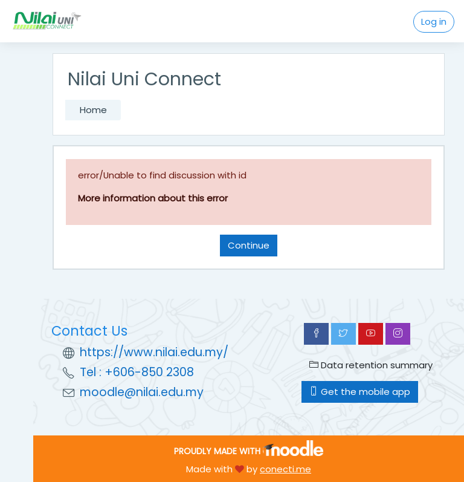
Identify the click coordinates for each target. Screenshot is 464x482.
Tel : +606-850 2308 (137, 372)
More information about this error (153, 198)
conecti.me (285, 469)
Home (93, 109)
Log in (433, 21)
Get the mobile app (359, 391)
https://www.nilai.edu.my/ (154, 352)
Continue (248, 245)
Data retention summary (371, 365)
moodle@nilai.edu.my (142, 392)
